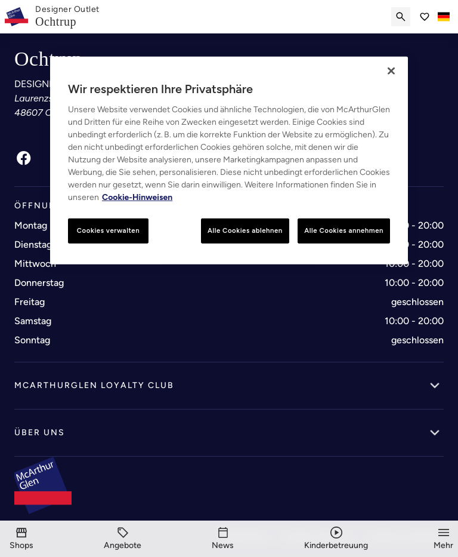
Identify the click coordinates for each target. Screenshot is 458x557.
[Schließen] (391, 71)
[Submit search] (400, 16)
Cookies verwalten (108, 230)
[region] (229, 160)
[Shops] (21, 538)
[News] (223, 538)
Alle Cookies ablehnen (245, 230)
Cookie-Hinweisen (137, 197)
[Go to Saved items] (424, 16)
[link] (67, 17)
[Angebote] (122, 538)
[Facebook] (23, 158)
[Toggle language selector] (443, 16)
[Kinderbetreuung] (336, 538)
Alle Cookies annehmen (343, 230)
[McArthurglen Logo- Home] (16, 16)
